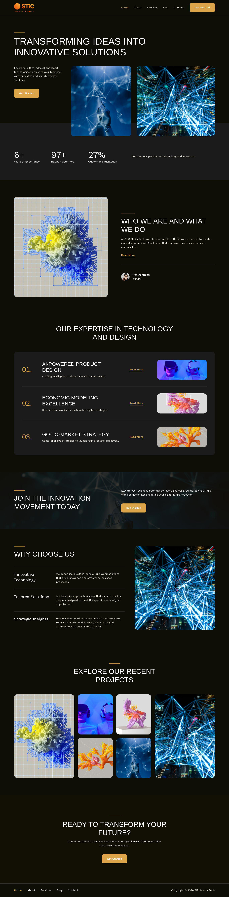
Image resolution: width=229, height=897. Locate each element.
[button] (202, 7)
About (137, 7)
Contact (179, 7)
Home (124, 7)
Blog (165, 7)
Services (152, 7)
